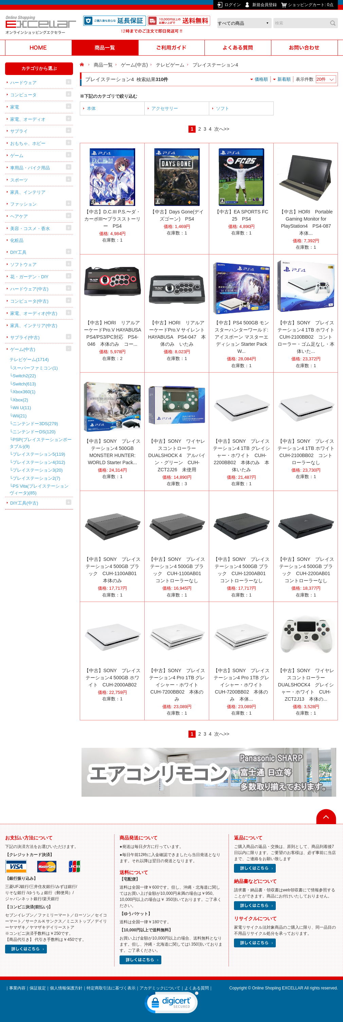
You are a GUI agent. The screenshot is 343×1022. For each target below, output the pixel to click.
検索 (333, 23)
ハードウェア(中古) (29, 288)
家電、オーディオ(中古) (33, 313)
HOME (83, 64)
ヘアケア (19, 216)
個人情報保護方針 (66, 988)
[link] (171, 1004)
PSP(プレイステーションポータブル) (41, 443)
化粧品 (16, 240)
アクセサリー (164, 108)
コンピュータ (23, 94)
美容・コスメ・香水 (30, 228)
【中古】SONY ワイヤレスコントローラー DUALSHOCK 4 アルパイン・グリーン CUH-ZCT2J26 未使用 (177, 455)
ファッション (23, 204)
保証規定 (38, 988)
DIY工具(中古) (24, 503)
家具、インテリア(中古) (33, 325)
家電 (14, 107)
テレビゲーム (29, 359)
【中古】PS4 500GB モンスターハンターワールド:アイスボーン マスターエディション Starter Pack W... (241, 337)
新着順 (284, 79)
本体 (91, 108)
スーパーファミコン (35, 368)
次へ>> (221, 129)
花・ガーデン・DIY (29, 276)
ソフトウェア (23, 264)
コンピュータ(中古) (29, 301)
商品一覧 (103, 64)
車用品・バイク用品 (30, 167)
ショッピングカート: (311, 4)
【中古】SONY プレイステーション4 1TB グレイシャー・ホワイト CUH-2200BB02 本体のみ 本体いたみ (241, 455)
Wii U (22, 407)
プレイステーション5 (39, 454)
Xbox (20, 399)
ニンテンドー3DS (35, 423)
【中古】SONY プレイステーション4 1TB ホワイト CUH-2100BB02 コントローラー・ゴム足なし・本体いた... (308, 337)
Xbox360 (24, 391)
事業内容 (17, 988)
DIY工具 (18, 252)
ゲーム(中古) (22, 349)
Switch (24, 383)
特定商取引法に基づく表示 (111, 988)
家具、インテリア (28, 192)
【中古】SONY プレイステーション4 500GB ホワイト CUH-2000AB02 (112, 677)
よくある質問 (196, 988)
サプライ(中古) (25, 337)
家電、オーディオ (28, 119)
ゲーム (16, 155)
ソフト (222, 108)
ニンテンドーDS (34, 431)
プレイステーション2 (36, 478)
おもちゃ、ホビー (28, 143)
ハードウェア (23, 82)
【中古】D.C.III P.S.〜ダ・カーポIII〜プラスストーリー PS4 (112, 219)
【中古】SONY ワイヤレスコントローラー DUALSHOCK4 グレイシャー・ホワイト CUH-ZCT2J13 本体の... (306, 685)
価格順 (261, 79)
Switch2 (24, 375)
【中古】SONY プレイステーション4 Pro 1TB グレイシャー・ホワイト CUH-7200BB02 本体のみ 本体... (241, 685)
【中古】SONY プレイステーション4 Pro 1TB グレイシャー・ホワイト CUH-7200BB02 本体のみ (177, 685)
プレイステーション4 (39, 462)
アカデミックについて (160, 988)
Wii (19, 415)
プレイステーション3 (37, 470)
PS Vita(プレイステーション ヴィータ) (39, 489)
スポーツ (19, 180)
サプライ (19, 131)
